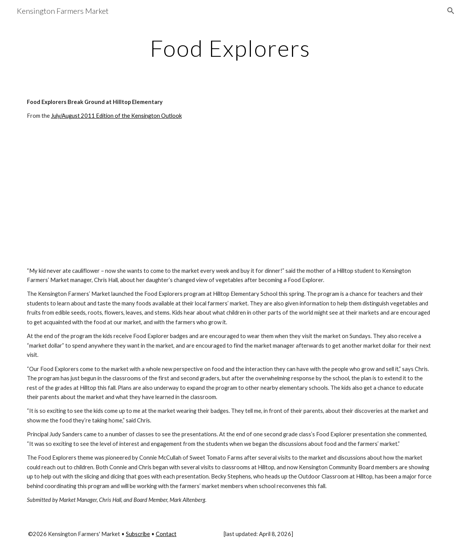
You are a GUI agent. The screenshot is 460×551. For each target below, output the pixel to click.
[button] (451, 11)
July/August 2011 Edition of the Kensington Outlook (116, 115)
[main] (230, 48)
